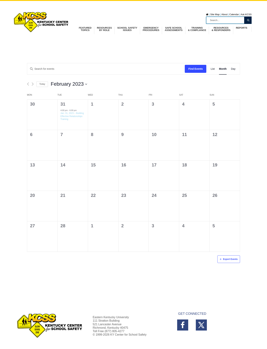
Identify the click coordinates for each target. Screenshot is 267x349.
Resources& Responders (221, 29)
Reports (241, 28)
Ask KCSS (246, 14)
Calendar (234, 14)
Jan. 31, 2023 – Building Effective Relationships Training (72, 116)
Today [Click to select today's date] (42, 84)
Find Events (195, 68)
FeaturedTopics (85, 29)
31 (63, 104)
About (224, 14)
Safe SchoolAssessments (173, 29)
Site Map (215, 14)
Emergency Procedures (151, 29)
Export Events (230, 259)
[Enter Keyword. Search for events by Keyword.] (106, 69)
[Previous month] (28, 84)
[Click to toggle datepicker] (69, 84)
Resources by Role (104, 29)
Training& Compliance (197, 29)
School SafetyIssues (127, 29)
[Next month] (33, 84)
